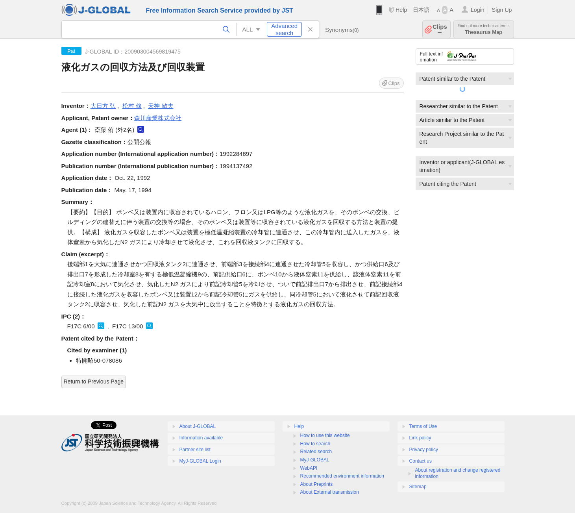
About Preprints (316, 484)
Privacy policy (423, 449)
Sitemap (418, 486)
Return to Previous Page (94, 381)
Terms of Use (423, 426)
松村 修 (132, 105)
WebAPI (309, 468)
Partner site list (195, 449)
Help (401, 10)
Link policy (420, 438)
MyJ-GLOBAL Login (200, 461)
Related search (316, 451)
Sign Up (502, 10)
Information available (201, 438)
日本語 (421, 10)
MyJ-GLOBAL (314, 460)
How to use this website (325, 435)
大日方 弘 (103, 105)
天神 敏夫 (160, 105)
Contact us (420, 461)
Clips (440, 29)
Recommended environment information (342, 476)
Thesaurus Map (484, 29)
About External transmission (329, 492)
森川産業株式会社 (157, 118)
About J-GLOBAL (197, 426)
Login (477, 10)
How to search (315, 443)
